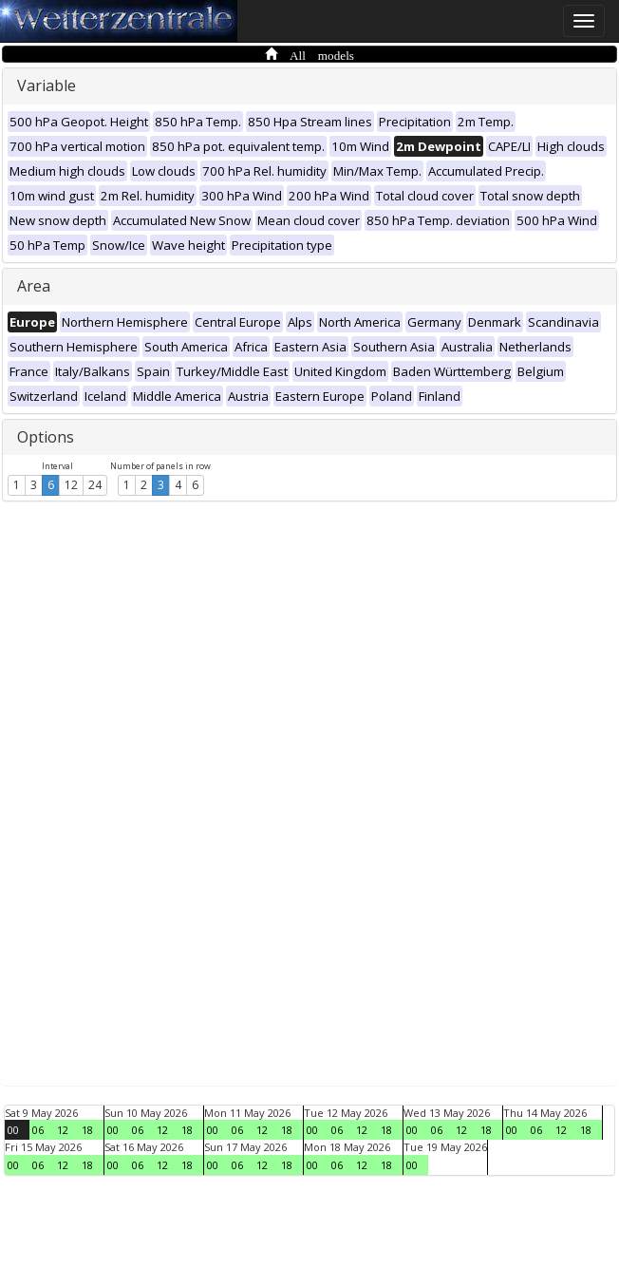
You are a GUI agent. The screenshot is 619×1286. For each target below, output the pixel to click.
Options (45, 436)
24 (95, 485)
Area (33, 285)
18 (87, 1130)
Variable (46, 85)
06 (38, 1130)
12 (71, 485)
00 (13, 1130)
